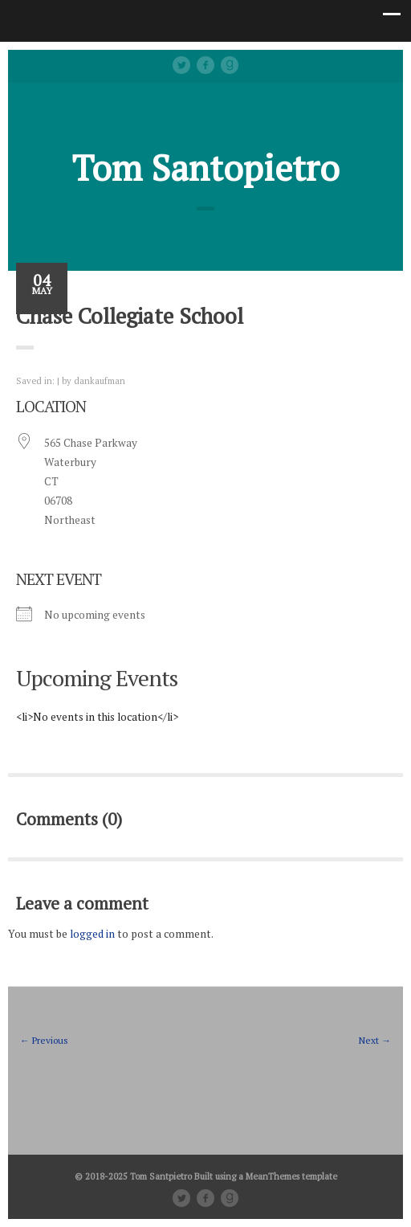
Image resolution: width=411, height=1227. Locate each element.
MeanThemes (272, 1176)
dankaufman (99, 380)
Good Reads (229, 65)
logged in (92, 933)
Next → (375, 1040)
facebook (205, 65)
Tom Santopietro (206, 167)
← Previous (44, 1040)
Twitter (181, 65)
